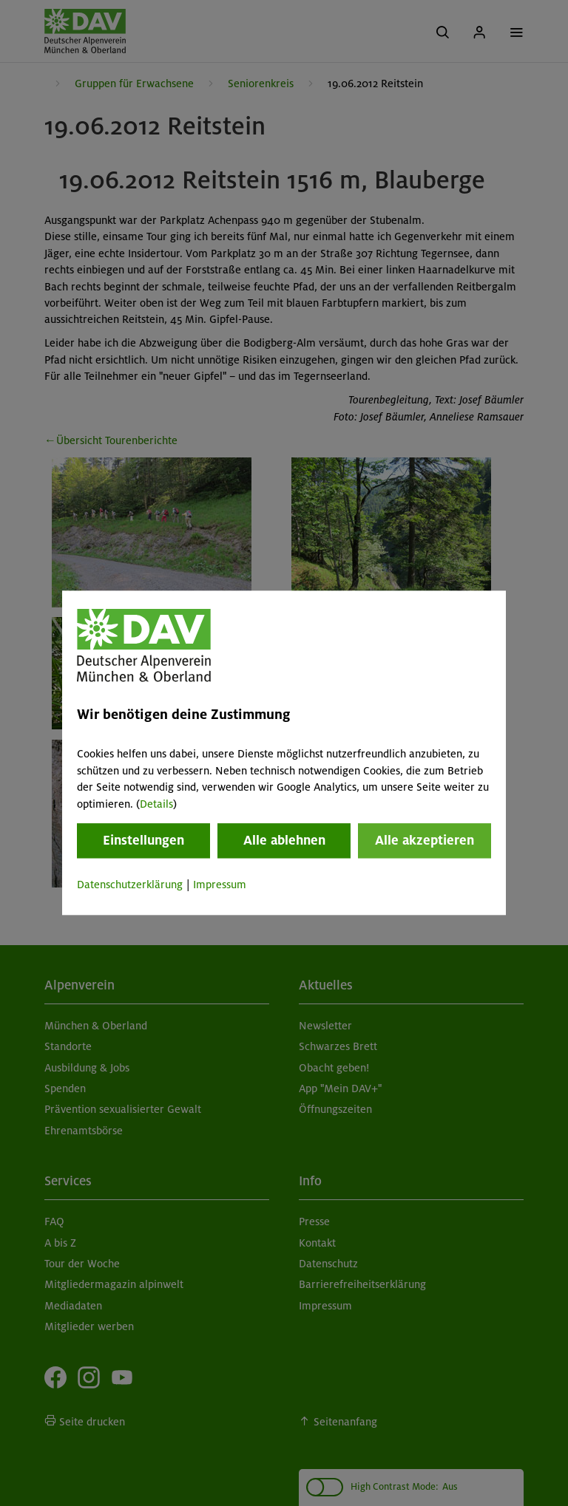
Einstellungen (143, 840)
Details (156, 804)
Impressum (219, 884)
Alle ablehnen (284, 840)
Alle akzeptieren (424, 840)
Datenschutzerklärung (130, 884)
